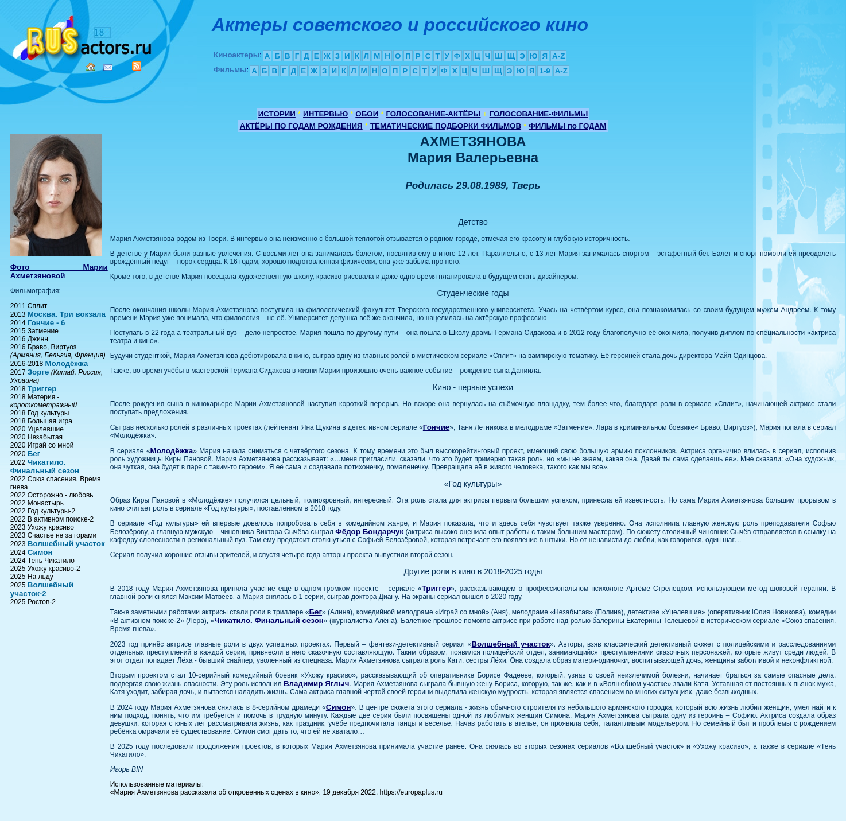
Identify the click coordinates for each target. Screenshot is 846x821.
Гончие (436, 427)
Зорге (38, 372)
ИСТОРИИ (277, 114)
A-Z (558, 56)
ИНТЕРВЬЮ (325, 114)
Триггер (42, 388)
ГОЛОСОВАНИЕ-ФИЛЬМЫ (539, 114)
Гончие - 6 (46, 322)
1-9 (544, 71)
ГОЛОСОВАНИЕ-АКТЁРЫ (433, 114)
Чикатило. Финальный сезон (44, 466)
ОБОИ (366, 114)
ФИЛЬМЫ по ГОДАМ (567, 126)
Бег (34, 453)
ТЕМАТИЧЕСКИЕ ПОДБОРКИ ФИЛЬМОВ (445, 126)
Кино (83, 35)
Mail (107, 67)
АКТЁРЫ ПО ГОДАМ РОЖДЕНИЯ (301, 126)
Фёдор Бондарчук (369, 531)
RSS (136, 66)
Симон (40, 552)
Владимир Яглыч (317, 683)
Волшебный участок (66, 543)
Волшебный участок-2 (41, 589)
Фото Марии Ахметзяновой (59, 271)
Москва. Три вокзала (67, 314)
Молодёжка (66, 363)
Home (90, 67)
